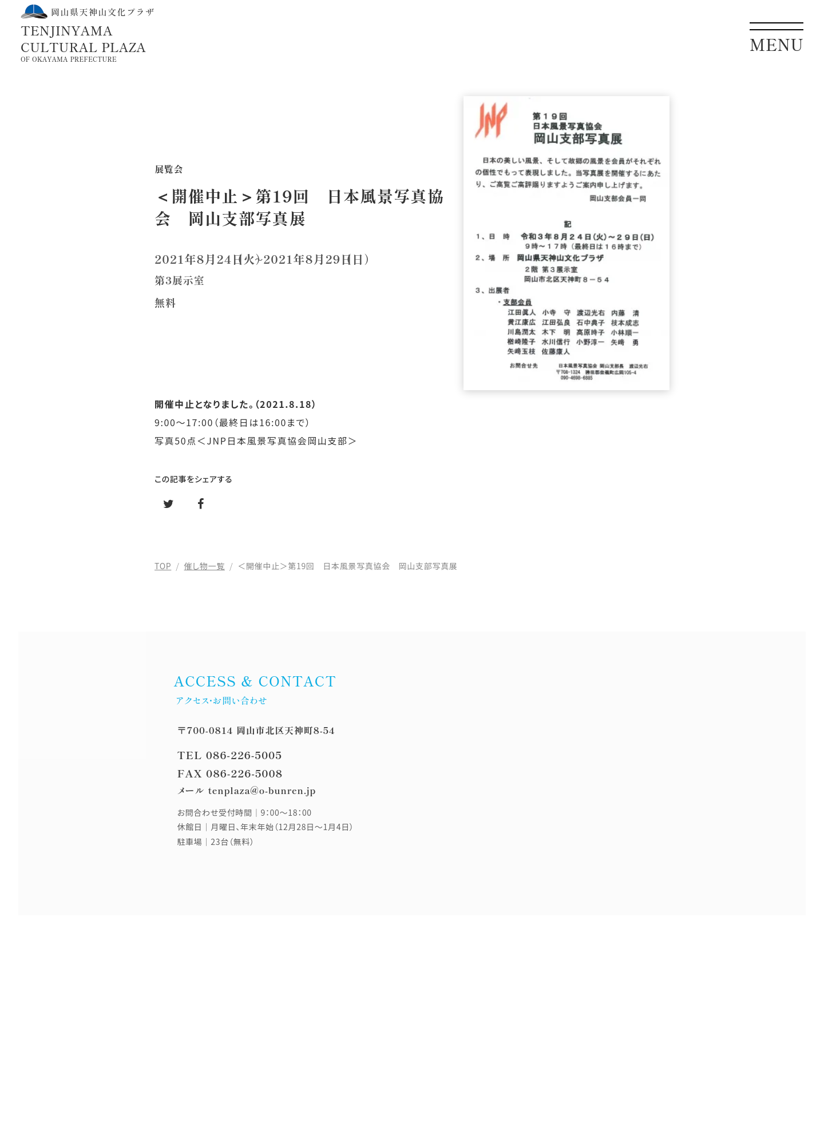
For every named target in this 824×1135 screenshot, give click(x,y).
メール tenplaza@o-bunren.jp (246, 790)
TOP (162, 566)
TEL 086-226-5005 (229, 754)
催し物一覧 (204, 566)
